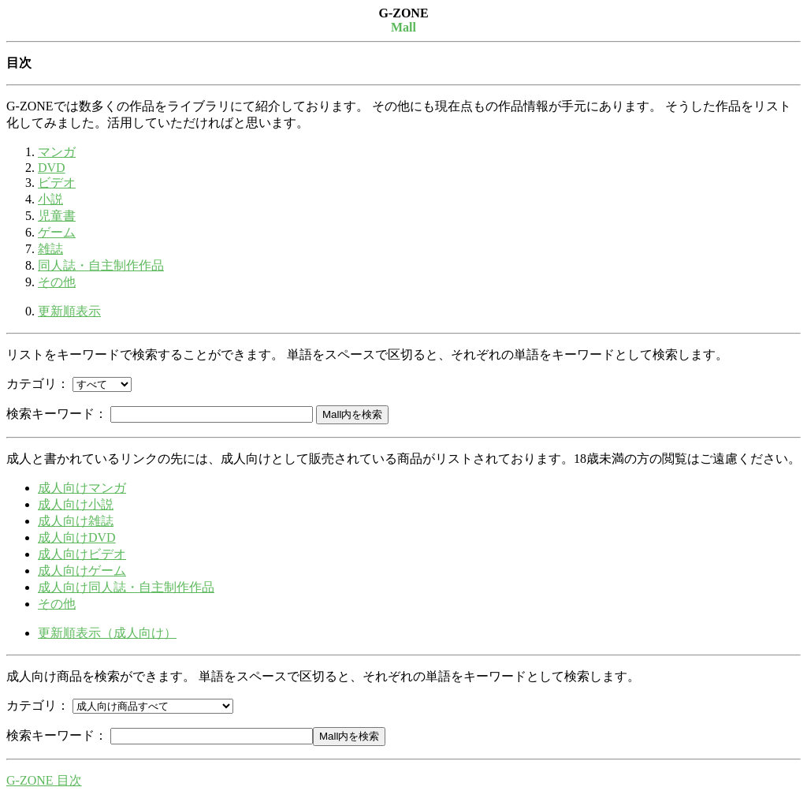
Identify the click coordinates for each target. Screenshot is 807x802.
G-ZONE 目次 (44, 780)
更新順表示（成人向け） (107, 633)
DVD (51, 167)
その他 (57, 282)
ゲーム (57, 232)
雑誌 (50, 249)
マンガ (57, 152)
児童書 (57, 215)
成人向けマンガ (82, 487)
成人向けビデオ (82, 554)
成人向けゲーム (82, 570)
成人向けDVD (77, 537)
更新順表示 (69, 311)
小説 (50, 199)
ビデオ (57, 182)
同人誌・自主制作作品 (101, 265)
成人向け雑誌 (75, 521)
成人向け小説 (75, 504)
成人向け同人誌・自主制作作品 (126, 587)
